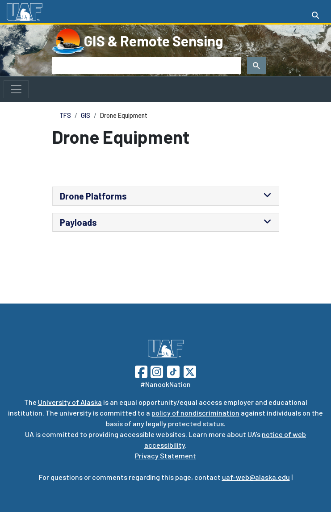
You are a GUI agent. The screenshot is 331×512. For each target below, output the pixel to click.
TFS (65, 115)
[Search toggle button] (315, 15)
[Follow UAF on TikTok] (173, 370)
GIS (85, 115)
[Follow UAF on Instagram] (156, 370)
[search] (146, 65)
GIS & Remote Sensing (153, 40)
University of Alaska (70, 402)
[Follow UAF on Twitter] (190, 370)
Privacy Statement (165, 455)
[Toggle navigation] (16, 89)
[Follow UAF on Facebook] (141, 370)
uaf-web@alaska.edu (256, 477)
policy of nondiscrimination (195, 412)
